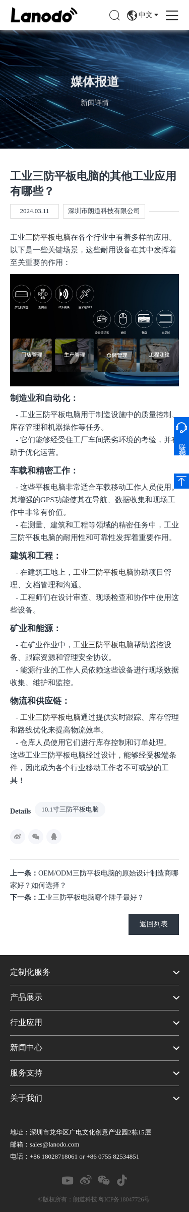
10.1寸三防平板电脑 (70, 809)
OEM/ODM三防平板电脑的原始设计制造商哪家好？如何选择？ (94, 879)
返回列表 (154, 924)
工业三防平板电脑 (103, 572)
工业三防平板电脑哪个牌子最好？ (77, 897)
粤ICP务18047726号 (124, 1199)
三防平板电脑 (48, 237)
